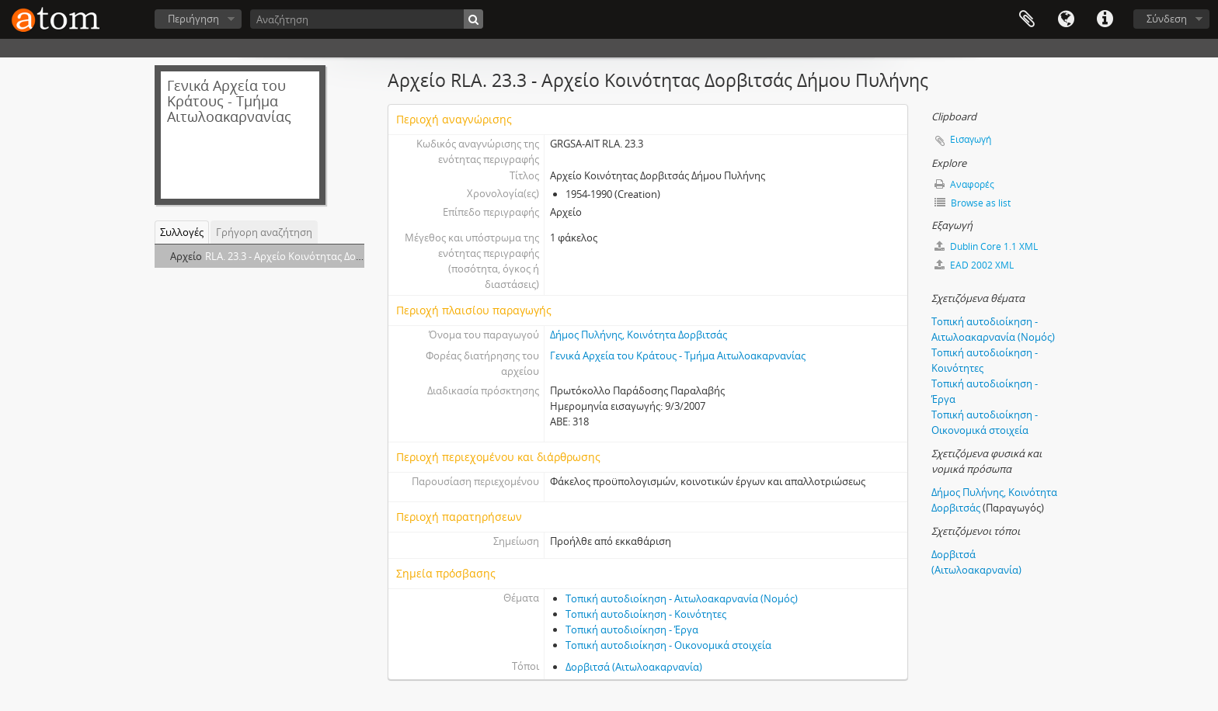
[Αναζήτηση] (366, 19)
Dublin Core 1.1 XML (986, 246)
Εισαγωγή (970, 139)
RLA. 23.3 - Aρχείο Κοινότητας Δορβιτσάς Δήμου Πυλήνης (337, 256)
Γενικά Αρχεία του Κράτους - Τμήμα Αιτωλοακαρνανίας (678, 355)
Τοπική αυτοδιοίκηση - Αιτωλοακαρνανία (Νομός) (682, 598)
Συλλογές (182, 232)
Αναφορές (964, 184)
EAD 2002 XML (974, 265)
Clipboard (1026, 19)
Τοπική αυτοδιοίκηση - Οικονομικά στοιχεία (668, 645)
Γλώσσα (1065, 19)
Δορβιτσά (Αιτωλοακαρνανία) (634, 667)
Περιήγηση (193, 19)
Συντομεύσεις (1104, 19)
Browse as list (972, 203)
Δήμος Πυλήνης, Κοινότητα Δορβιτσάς (638, 335)
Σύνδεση (1167, 19)
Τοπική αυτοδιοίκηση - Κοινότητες (646, 614)
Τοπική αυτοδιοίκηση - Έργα (632, 629)
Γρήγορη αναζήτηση (264, 232)
